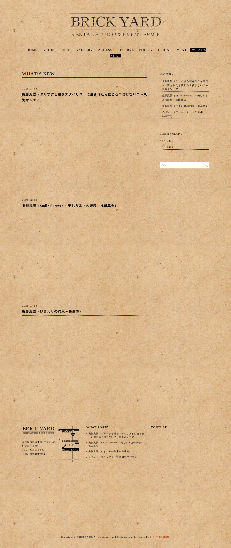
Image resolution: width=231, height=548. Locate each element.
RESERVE (125, 50)
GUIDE (49, 50)
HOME (32, 50)
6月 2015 (167, 147)
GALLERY (84, 50)
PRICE (65, 50)
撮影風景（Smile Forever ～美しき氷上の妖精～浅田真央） (70, 205)
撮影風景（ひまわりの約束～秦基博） (52, 311)
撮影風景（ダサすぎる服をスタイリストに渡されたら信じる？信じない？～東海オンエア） (185, 85)
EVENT (181, 50)
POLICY (146, 50)
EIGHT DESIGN (159, 537)
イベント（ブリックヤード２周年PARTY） (182, 114)
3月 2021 (167, 141)
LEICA (163, 50)
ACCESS (105, 50)
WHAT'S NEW (97, 427)
